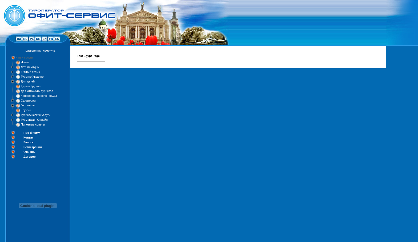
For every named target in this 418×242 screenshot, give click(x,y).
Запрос (28, 142)
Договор (29, 156)
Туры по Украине (32, 76)
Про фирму (31, 132)
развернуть (33, 50)
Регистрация (32, 147)
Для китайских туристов (37, 91)
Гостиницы (28, 105)
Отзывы (29, 151)
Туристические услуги (35, 114)
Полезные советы (33, 124)
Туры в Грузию (31, 86)
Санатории (28, 100)
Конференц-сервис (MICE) (39, 95)
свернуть (49, 50)
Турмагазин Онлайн (34, 119)
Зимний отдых (30, 71)
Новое (25, 62)
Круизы (26, 110)
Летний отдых (30, 67)
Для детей (28, 81)
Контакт (29, 137)
